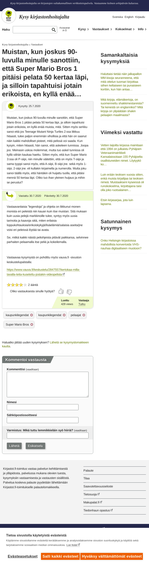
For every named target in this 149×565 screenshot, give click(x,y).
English (129, 16)
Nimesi (12, 402)
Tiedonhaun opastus (96, 510)
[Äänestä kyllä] (61, 291)
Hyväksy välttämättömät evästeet (112, 556)
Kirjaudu (140, 16)
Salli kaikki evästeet (60, 556)
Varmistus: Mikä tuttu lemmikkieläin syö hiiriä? (40, 430)
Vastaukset (100, 29)
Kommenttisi (16, 369)
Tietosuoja (90, 494)
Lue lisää (71, 546)
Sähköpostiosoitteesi (22, 415)
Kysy (82, 29)
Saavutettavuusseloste (98, 486)
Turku (81, 304)
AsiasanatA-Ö (64, 29)
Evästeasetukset (23, 556)
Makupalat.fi (91, 502)
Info (140, 29)
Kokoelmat (123, 29)
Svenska (117, 16)
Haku (6, 29)
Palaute (88, 470)
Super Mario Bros (17, 324)
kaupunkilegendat (17, 315)
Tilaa (86, 478)
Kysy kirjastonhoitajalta (15, 44)
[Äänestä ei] (69, 292)
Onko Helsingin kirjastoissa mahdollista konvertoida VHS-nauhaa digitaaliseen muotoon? (121, 244)
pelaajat (76, 315)
